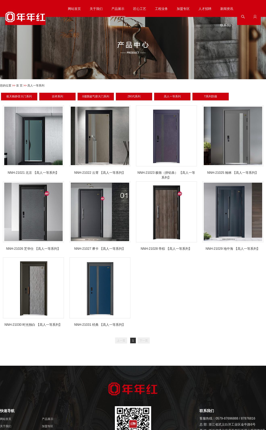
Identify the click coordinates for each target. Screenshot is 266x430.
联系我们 (226, 25)
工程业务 (161, 8)
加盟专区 (183, 8)
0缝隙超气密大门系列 (95, 96)
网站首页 (74, 8)
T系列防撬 (210, 96)
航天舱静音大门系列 (19, 96)
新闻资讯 (226, 8)
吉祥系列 (57, 96)
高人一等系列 (172, 96)
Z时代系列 (134, 96)
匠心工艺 (139, 8)
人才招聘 (204, 8)
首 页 (19, 85)
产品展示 (117, 8)
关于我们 (96, 8)
